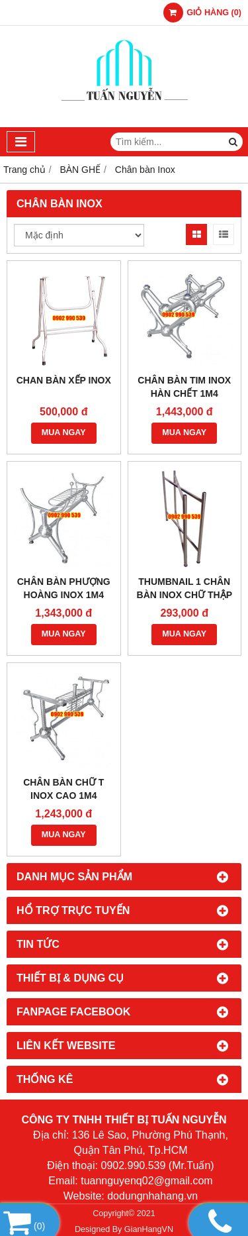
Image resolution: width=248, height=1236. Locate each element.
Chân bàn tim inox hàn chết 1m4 (184, 387)
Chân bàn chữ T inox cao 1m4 (63, 789)
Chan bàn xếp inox (64, 380)
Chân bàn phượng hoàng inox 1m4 (63, 588)
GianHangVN (148, 1229)
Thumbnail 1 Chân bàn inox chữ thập (184, 588)
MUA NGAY (64, 432)
